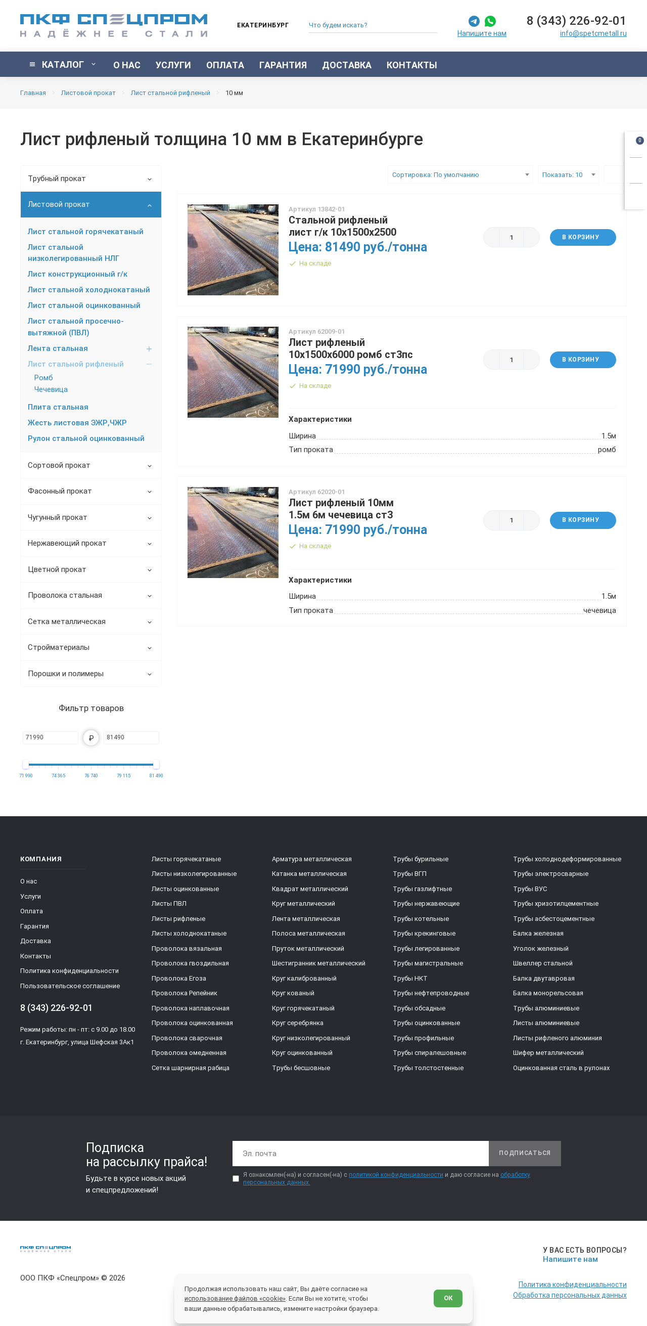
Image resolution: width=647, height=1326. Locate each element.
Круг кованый (293, 993)
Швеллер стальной (543, 963)
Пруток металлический (308, 948)
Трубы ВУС (530, 889)
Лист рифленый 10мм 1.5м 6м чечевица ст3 (341, 509)
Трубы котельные (421, 918)
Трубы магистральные (428, 963)
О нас (28, 881)
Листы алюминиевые (546, 1023)
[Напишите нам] (583, 1255)
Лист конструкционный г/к (77, 274)
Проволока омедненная (189, 1052)
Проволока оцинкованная (192, 1023)
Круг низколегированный (311, 1038)
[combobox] (460, 174)
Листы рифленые (178, 918)
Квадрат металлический (310, 889)
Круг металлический (303, 903)
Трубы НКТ (410, 978)
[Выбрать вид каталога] (615, 174)
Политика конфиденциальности (69, 971)
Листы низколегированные (194, 873)
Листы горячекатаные (186, 859)
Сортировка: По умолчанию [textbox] (435, 175)
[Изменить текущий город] (258, 26)
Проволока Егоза (179, 978)
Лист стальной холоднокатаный (89, 289)
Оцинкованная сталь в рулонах (561, 1068)
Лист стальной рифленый (90, 364)
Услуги (30, 896)
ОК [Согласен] (448, 1298)
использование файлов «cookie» (235, 1298)
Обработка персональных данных (570, 1295)
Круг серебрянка (298, 1023)
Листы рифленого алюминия (557, 1038)
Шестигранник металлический (318, 963)
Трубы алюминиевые (546, 1008)
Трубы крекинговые (424, 933)
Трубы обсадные (419, 1008)
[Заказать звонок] (636, 169)
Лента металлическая (306, 918)
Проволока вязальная (187, 948)
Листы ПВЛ (169, 903)
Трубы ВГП (410, 873)
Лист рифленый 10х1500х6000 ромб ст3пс (351, 348)
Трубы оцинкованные (426, 1023)
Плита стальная (58, 407)
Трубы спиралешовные (429, 1052)
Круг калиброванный (304, 978)
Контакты (35, 956)
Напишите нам (481, 33)
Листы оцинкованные (185, 889)
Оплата (31, 911)
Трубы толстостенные (428, 1068)
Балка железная (538, 933)
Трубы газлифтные (422, 889)
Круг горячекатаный (303, 1008)
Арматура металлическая (312, 859)
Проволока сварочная (187, 1038)
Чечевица (51, 389)
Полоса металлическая (308, 933)
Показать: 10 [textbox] (562, 175)
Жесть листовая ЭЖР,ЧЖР (77, 422)
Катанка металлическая (309, 873)
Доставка (35, 941)
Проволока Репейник (184, 993)
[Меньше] (491, 237)
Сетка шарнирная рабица (190, 1068)
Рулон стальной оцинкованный (86, 438)
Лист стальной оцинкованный (84, 305)
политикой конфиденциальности (396, 1174)
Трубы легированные (426, 948)
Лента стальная (90, 348)
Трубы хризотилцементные (555, 903)
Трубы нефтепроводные (431, 993)
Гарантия (34, 926)
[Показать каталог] (63, 64)
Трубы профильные (423, 1038)
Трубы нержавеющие (426, 903)
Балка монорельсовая (548, 993)
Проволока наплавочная (190, 1008)
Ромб (43, 377)
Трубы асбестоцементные (553, 918)
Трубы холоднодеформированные (567, 859)
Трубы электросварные (550, 873)
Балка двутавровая (544, 978)
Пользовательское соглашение (70, 986)
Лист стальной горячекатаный (86, 231)
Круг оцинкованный (302, 1052)
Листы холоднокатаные (189, 933)
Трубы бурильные (420, 859)
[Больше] (531, 237)
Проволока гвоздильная (190, 963)
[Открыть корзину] (636, 143)
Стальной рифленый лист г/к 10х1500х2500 (342, 226)
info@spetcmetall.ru (593, 33)
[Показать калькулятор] (636, 195)
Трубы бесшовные (301, 1068)
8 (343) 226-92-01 (577, 21)
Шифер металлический (548, 1052)
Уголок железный (541, 948)
